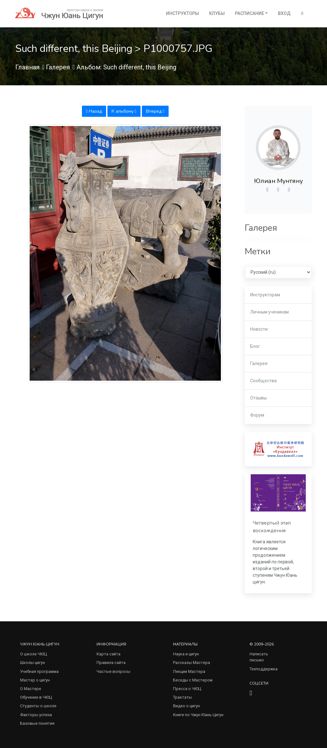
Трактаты (182, 697)
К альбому (124, 111)
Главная (27, 67)
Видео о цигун (186, 705)
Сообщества (263, 380)
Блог (255, 346)
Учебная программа (39, 671)
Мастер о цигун (35, 680)
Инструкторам (265, 294)
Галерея (58, 67)
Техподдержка (264, 669)
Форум (257, 415)
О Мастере (30, 688)
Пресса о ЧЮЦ (187, 688)
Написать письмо (259, 657)
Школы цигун (32, 662)
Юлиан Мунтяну (278, 181)
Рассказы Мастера (191, 662)
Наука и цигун (186, 654)
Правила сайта (111, 662)
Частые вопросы (113, 671)
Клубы (217, 13)
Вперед (155, 111)
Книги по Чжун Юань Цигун (198, 714)
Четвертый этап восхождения (272, 526)
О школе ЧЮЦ (33, 654)
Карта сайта (108, 654)
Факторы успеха (36, 714)
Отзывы (258, 397)
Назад (94, 111)
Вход (284, 13)
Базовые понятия (37, 723)
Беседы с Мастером (193, 680)
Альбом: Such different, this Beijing (126, 67)
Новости (259, 329)
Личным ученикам (269, 311)
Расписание (249, 13)
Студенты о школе (38, 705)
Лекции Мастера (189, 671)
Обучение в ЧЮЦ (36, 697)
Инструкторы (182, 13)
